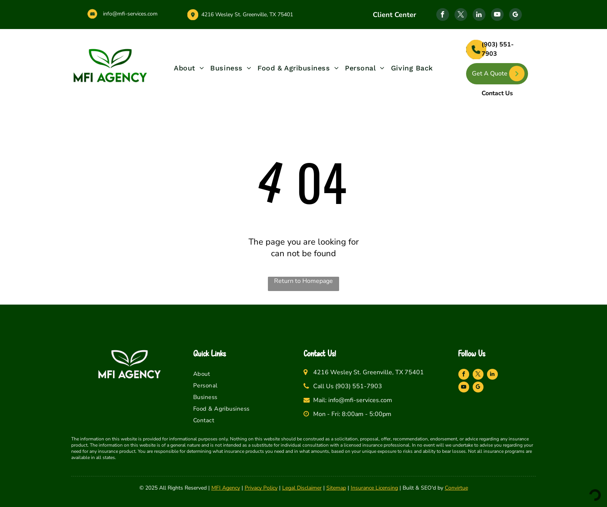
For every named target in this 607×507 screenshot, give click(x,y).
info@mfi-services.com (130, 13)
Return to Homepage (303, 281)
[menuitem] (189, 68)
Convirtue (456, 488)
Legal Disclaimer (302, 488)
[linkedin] (479, 15)
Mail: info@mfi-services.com (352, 400)
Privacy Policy (261, 488)
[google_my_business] (515, 15)
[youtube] (497, 15)
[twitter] (460, 15)
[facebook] (442, 15)
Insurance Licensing (374, 488)
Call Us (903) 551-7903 (347, 386)
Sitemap (336, 488)
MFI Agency (225, 488)
